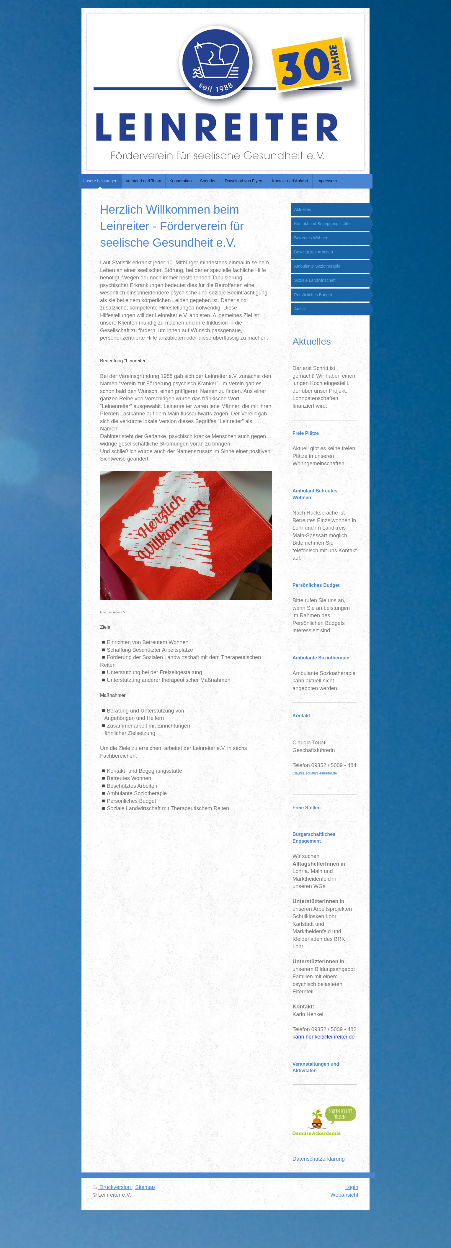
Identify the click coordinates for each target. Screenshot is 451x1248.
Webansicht (344, 1195)
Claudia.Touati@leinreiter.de (315, 773)
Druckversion (112, 1187)
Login (351, 1187)
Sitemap (145, 1187)
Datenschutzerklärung (319, 1159)
